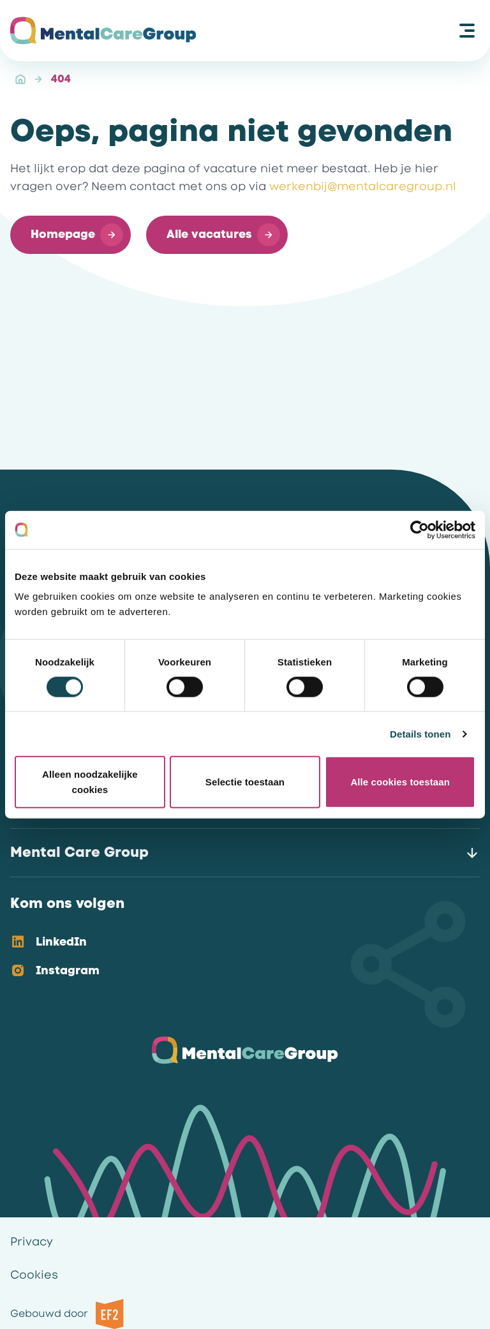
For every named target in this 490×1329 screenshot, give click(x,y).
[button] (70, 235)
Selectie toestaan (245, 781)
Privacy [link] (31, 1241)
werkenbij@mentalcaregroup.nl (362, 186)
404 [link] (61, 78)
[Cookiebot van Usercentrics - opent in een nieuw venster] (419, 529)
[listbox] (235, 957)
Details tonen (420, 733)
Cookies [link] (34, 1274)
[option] (235, 942)
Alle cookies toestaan (400, 781)
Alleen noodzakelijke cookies (90, 782)
